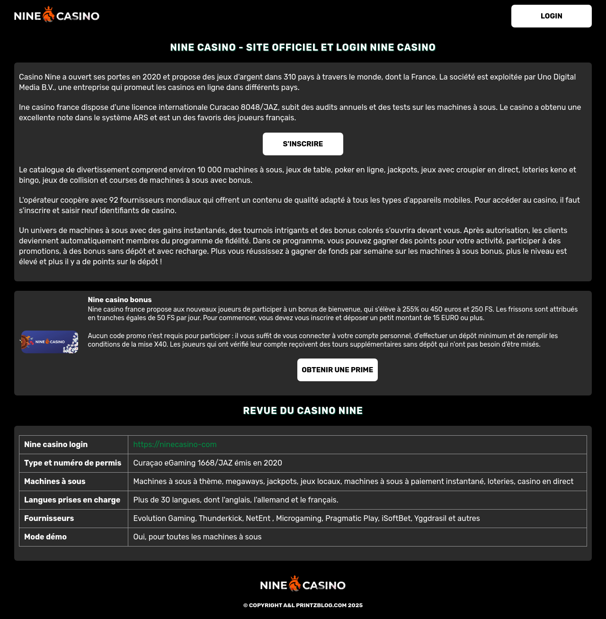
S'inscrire (303, 144)
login (551, 16)
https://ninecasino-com (174, 444)
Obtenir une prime (337, 370)
